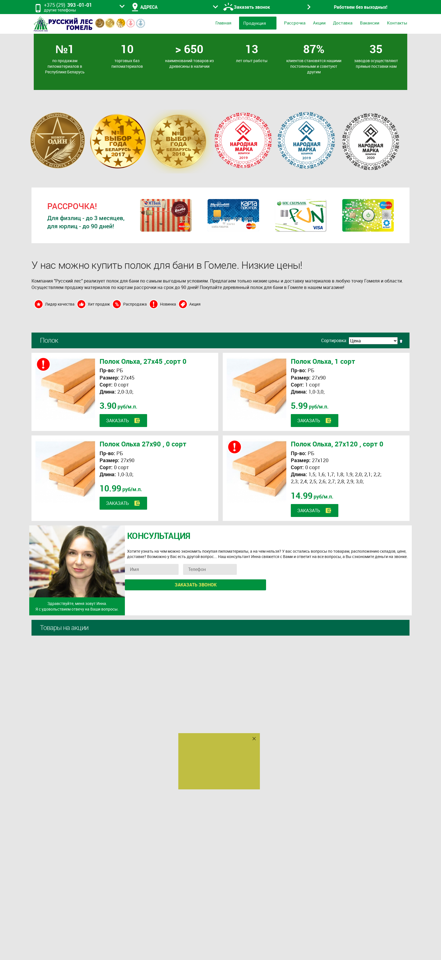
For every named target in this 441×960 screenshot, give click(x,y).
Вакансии (369, 23)
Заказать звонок (196, 585)
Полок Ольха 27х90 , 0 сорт (143, 443)
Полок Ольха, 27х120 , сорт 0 (337, 443)
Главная (223, 23)
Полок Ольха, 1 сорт (323, 361)
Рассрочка (294, 23)
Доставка (342, 23)
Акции (319, 23)
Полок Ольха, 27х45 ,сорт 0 (143, 361)
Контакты (397, 23)
